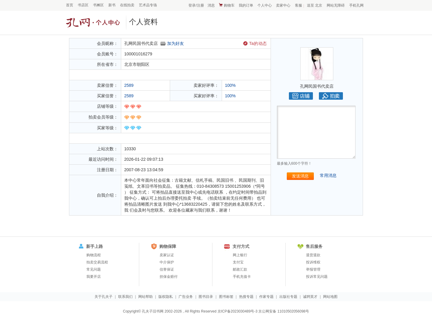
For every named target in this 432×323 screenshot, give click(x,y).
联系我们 (125, 297)
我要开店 (93, 277)
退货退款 (313, 255)
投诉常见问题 (317, 277)
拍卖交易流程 (97, 262)
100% (230, 85)
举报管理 (313, 269)
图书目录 (206, 297)
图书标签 (226, 297)
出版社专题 (288, 297)
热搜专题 (246, 297)
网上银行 (240, 255)
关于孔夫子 (103, 297)
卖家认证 (167, 255)
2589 (129, 85)
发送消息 (300, 176)
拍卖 (331, 96)
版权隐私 (165, 297)
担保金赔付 (169, 277)
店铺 (301, 96)
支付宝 (238, 262)
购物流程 (93, 255)
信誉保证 (167, 269)
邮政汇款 (240, 269)
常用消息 (328, 175)
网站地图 (330, 297)
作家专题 (266, 297)
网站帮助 (145, 297)
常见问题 (93, 269)
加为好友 (175, 43)
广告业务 (185, 297)
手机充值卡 (242, 277)
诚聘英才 (310, 297)
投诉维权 (313, 262)
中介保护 (167, 262)
